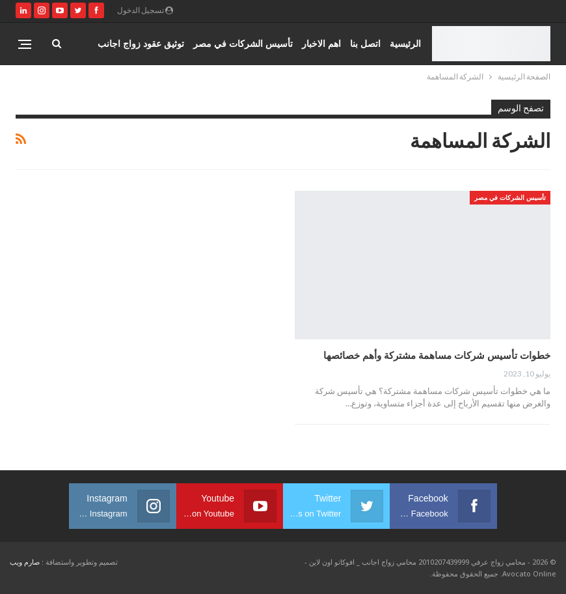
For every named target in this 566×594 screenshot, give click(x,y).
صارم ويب (25, 562)
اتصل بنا (365, 43)
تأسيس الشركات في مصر (243, 43)
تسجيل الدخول (145, 10)
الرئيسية (405, 43)
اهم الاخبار (321, 43)
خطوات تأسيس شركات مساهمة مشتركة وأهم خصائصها (436, 354)
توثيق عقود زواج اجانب (141, 43)
